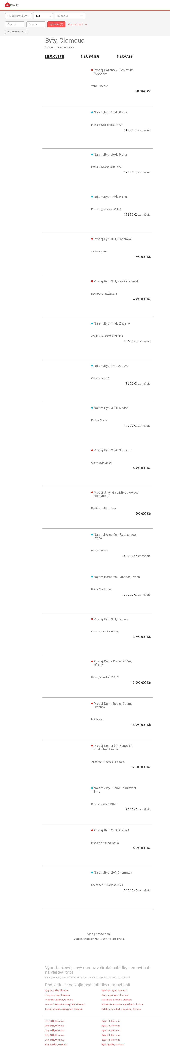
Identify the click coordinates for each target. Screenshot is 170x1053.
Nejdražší (125, 56)
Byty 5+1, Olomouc (111, 1040)
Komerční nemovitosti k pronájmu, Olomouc (122, 1004)
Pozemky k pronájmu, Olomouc (117, 1000)
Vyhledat (56, 24)
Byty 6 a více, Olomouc (56, 1044)
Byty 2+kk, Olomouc (54, 1026)
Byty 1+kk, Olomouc (54, 1021)
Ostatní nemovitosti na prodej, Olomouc (64, 1009)
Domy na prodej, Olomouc (57, 995)
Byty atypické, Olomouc (113, 1044)
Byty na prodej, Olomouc (56, 990)
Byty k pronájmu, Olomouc (114, 990)
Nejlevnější (91, 56)
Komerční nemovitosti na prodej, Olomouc (65, 1004)
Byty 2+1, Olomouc (111, 1026)
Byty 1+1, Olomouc (111, 1021)
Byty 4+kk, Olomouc (54, 1035)
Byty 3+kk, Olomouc (54, 1030)
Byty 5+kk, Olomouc (54, 1040)
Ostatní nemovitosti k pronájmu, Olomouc (121, 1009)
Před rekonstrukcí (15, 32)
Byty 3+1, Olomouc (111, 1030)
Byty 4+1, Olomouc (111, 1035)
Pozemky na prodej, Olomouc (59, 1000)
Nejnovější (54, 56)
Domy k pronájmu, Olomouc (115, 995)
